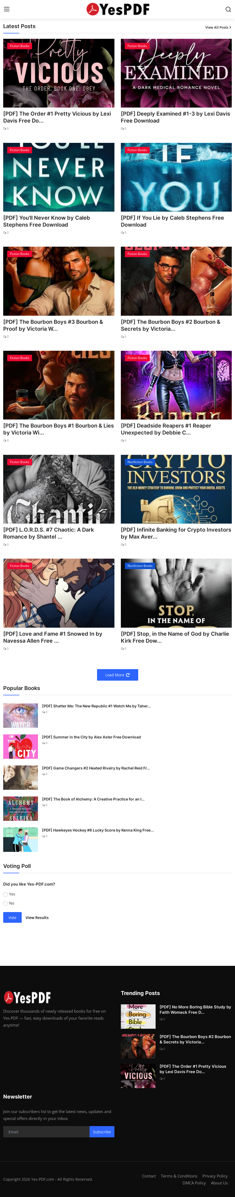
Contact (149, 1176)
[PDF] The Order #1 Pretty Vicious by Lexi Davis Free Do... (57, 117)
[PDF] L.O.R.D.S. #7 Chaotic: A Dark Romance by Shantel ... (48, 533)
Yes (12, 894)
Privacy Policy (215, 1176)
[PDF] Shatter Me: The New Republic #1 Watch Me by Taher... (96, 706)
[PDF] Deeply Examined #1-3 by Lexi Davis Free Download (175, 117)
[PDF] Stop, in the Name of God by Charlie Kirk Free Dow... (175, 637)
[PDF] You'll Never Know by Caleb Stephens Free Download (46, 221)
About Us (219, 1182)
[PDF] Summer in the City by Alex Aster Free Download (91, 737)
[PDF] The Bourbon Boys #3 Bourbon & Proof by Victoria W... (53, 325)
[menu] (6, 9)
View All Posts (218, 27)
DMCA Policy (194, 1182)
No (11, 903)
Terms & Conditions (179, 1176)
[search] (228, 9)
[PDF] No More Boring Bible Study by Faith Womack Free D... (195, 1009)
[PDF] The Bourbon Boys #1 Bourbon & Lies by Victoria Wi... (58, 429)
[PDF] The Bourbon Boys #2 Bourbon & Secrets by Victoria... (170, 325)
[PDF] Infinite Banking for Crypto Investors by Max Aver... (176, 533)
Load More (117, 674)
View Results (37, 917)
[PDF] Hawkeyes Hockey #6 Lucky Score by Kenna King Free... (98, 830)
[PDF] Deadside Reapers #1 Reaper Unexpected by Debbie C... (166, 429)
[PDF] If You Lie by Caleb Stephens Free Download (172, 221)
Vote (12, 917)
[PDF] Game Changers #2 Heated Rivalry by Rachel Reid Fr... (96, 768)
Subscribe (102, 1131)
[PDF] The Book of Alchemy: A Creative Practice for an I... (93, 799)
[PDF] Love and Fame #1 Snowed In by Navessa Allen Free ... (52, 637)
